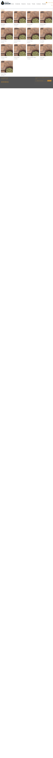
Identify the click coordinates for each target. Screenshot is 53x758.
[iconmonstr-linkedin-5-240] (8, 82)
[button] (51, 5)
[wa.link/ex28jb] (2, 82)
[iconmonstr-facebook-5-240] (4, 82)
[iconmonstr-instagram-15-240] (6, 82)
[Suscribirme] (49, 80)
